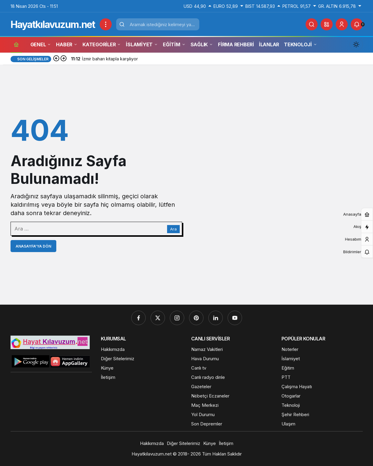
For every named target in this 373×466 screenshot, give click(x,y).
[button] (327, 24)
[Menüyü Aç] (106, 24)
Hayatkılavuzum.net (53, 24)
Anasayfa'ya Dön (33, 246)
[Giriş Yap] (342, 24)
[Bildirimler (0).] (357, 24)
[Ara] (312, 24)
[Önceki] (56, 59)
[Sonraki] (63, 59)
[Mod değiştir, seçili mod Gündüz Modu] (356, 44)
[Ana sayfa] (16, 44)
